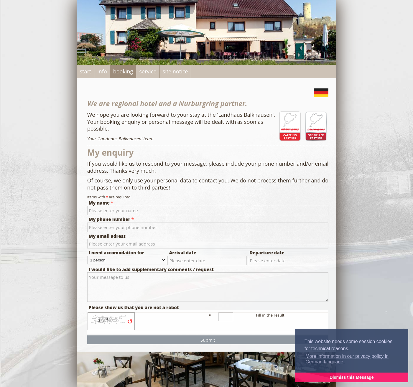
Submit (207, 340)
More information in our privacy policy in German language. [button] (347, 359)
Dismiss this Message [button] (352, 377)
